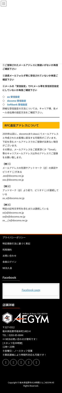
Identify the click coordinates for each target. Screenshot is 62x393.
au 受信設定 (13, 96)
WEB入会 (7, 268)
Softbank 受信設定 (17, 104)
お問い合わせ (9, 255)
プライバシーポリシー (14, 237)
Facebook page (31, 290)
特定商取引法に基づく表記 (16, 243)
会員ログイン (9, 261)
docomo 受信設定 (16, 100)
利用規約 (7, 249)
